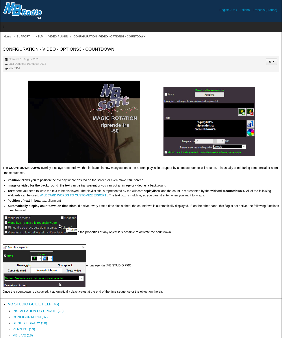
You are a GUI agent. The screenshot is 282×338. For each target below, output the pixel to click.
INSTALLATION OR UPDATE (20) (38, 311)
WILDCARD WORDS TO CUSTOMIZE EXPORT (73, 195)
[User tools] (271, 61)
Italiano (245, 10)
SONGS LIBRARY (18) (30, 323)
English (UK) (228, 10)
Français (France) (265, 10)
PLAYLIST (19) (24, 329)
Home (7, 36)
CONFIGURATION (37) (30, 317)
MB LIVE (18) (23, 335)
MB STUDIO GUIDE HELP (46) (33, 304)
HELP (39, 36)
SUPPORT (23, 36)
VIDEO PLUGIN (58, 36)
